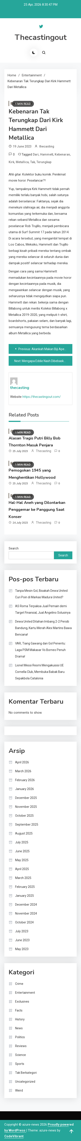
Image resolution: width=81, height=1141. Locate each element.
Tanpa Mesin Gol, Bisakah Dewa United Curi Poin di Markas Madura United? (41, 594)
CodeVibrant (14, 1136)
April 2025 (22, 869)
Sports (19, 1064)
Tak (32, 162)
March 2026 (23, 771)
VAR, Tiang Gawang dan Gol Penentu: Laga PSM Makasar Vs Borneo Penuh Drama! (40, 650)
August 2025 (24, 833)
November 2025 (26, 806)
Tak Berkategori (26, 1072)
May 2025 (22, 860)
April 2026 (22, 762)
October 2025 (24, 815)
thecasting (46, 146)
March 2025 (23, 878)
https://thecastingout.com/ (41, 397)
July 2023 (21, 931)
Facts (18, 1010)
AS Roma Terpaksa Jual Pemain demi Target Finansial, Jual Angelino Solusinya (42, 609)
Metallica (22, 162)
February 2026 (25, 780)
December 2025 (26, 798)
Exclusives (22, 1001)
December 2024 (26, 904)
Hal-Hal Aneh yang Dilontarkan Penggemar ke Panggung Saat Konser (37, 509)
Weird (19, 1090)
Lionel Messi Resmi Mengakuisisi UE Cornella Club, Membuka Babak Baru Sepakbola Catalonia (40, 672)
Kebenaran (62, 154)
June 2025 (22, 851)
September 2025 (26, 824)
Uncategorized (25, 1081)
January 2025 (24, 895)
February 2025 (25, 887)
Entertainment (25, 992)
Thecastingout (41, 37)
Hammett (46, 154)
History (20, 1019)
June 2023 (22, 940)
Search (14, 548)
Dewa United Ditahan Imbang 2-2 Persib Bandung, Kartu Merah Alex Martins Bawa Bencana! (43, 628)
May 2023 (22, 949)
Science (20, 1055)
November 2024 (26, 913)
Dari (36, 154)
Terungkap (44, 162)
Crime (19, 983)
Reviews (21, 1046)
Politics (20, 1037)
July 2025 (21, 842)
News (19, 1028)
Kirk (11, 162)
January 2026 (24, 789)
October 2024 (24, 922)
